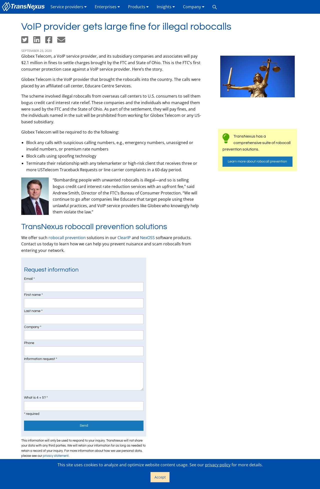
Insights (166, 6)
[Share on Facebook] (51, 41)
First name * (33, 295)
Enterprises (107, 6)
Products (138, 6)
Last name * (33, 311)
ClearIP (124, 237)
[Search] (214, 7)
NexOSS (147, 237)
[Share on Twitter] (27, 41)
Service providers (68, 6)
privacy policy (217, 465)
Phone (29, 343)
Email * (29, 279)
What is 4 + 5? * (36, 397)
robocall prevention (67, 237)
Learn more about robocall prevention (257, 161)
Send (84, 425)
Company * (32, 327)
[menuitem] (24, 7)
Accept (160, 477)
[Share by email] (63, 41)
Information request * (40, 359)
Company (193, 6)
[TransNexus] (24, 7)
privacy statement (55, 456)
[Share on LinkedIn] (39, 41)
